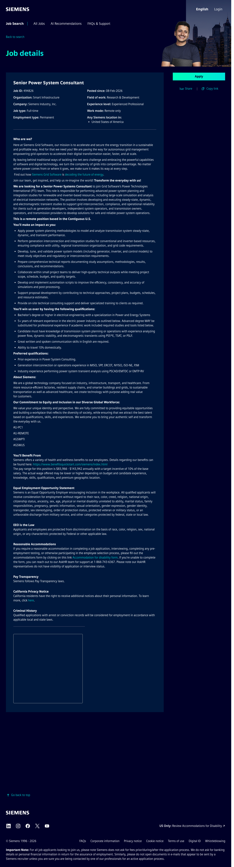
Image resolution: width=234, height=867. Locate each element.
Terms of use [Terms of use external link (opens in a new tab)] (176, 841)
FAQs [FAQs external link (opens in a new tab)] (82, 841)
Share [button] (186, 89)
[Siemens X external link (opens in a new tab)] (37, 826)
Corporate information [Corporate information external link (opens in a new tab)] (104, 841)
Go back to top (20, 795)
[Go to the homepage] (17, 9)
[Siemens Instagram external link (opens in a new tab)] (18, 826)
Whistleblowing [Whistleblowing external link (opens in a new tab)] (215, 841)
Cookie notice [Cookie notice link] (155, 841)
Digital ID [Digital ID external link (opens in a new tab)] (195, 841)
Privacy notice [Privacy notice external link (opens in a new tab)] (133, 841)
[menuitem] (218, 9)
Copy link (212, 88)
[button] (202, 9)
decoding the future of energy (84, 174)
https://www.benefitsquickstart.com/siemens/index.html (70, 464)
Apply (199, 76)
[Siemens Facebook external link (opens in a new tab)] (27, 826)
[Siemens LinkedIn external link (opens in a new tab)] (8, 826)
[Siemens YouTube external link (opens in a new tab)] (47, 826)
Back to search (15, 37)
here (31, 600)
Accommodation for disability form (95, 557)
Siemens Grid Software (46, 174)
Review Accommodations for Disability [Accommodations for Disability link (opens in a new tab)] (197, 826)
